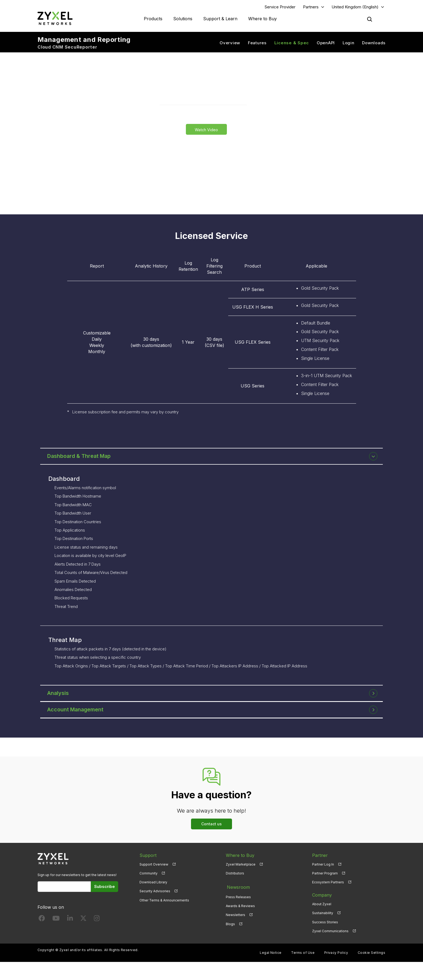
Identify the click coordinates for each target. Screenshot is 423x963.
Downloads (374, 43)
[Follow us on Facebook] (42, 921)
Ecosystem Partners (328, 883)
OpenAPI (326, 43)
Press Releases (238, 896)
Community (148, 874)
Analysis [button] (59, 694)
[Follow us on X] (83, 921)
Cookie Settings (371, 954)
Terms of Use (303, 954)
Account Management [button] (77, 711)
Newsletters (235, 914)
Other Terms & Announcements (164, 901)
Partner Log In (323, 865)
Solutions (182, 19)
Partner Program (325, 874)
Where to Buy (262, 19)
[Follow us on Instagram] (97, 921)
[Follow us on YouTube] (56, 921)
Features (257, 43)
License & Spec (291, 43)
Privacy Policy (336, 954)
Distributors (235, 874)
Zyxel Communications (330, 932)
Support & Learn (220, 19)
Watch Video (206, 130)
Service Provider (280, 7)
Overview (230, 43)
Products (153, 19)
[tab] (211, 457)
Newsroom (237, 887)
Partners (311, 7)
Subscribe (104, 887)
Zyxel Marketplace (240, 865)
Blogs (230, 923)
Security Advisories (154, 892)
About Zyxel (321, 905)
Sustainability (322, 914)
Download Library (153, 883)
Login (348, 43)
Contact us (211, 825)
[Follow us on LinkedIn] (70, 921)
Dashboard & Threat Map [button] (80, 457)
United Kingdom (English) (355, 7)
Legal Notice (271, 954)
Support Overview (153, 865)
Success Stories (325, 923)
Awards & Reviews (240, 905)
